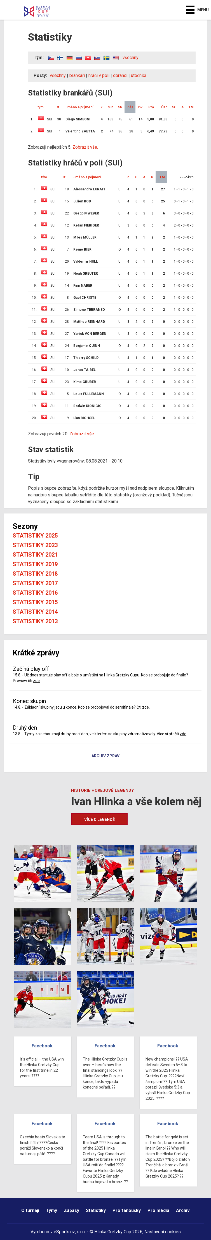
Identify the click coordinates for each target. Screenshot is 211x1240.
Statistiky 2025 (35, 535)
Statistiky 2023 (35, 545)
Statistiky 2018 (35, 573)
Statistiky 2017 (35, 583)
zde (36, 680)
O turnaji (30, 1210)
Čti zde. (143, 707)
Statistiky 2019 (35, 564)
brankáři (77, 75)
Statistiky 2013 (35, 621)
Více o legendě (99, 819)
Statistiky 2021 (35, 554)
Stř (120, 107)
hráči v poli (98, 75)
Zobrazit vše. (85, 147)
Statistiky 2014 (35, 611)
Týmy (51, 1210)
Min (110, 107)
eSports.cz (64, 1231)
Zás (130, 107)
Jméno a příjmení (79, 107)
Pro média (158, 1210)
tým (41, 107)
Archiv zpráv (105, 756)
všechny (131, 57)
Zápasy (71, 1210)
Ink (140, 107)
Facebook (42, 1045)
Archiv (183, 1210)
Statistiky (96, 1210)
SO (174, 107)
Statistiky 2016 (35, 592)
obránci (120, 75)
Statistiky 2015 (35, 602)
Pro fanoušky (126, 1210)
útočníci (138, 75)
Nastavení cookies (162, 1231)
